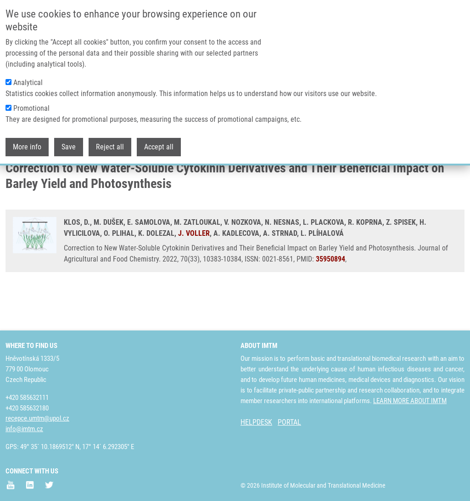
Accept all (158, 146)
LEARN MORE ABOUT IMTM (410, 401)
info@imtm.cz (24, 429)
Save (69, 146)
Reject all (110, 146)
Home (13, 177)
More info (27, 146)
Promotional (31, 108)
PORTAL (289, 422)
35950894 (330, 295)
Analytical (28, 82)
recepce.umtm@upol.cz (37, 418)
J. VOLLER (194, 269)
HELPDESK (256, 422)
